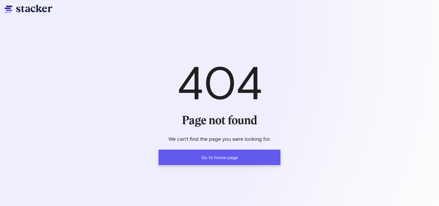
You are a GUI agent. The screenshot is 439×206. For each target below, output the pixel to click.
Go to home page (219, 157)
